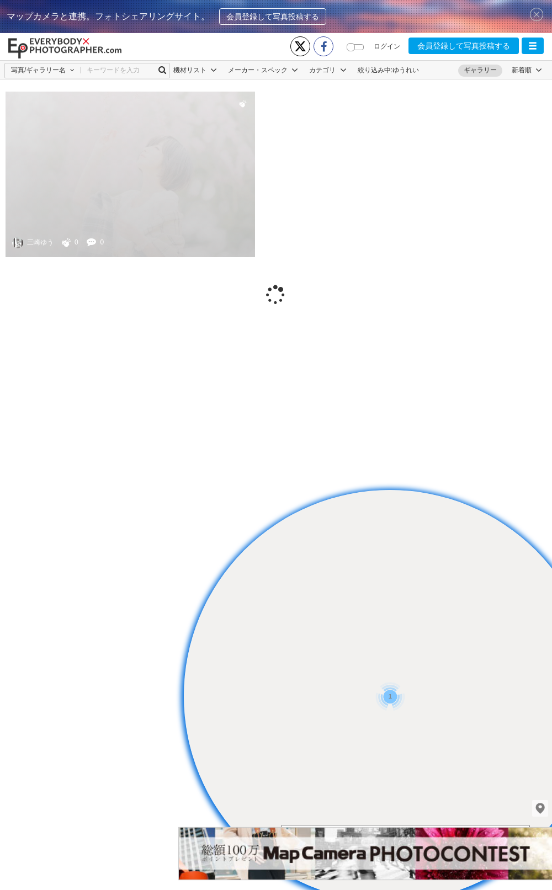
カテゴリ (327, 70)
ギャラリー (480, 70)
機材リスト (195, 70)
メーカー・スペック (263, 70)
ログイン (387, 46)
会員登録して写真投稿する (272, 16)
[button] (533, 46)
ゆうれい (405, 70)
